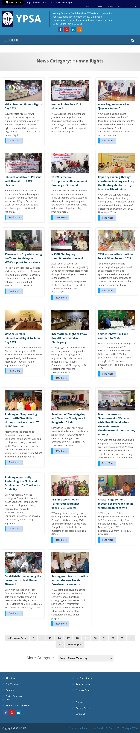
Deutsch (98, 6)
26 (59, 638)
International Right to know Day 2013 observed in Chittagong (69, 338)
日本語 (110, 6)
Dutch (133, 6)
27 (68, 638)
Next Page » (74, 644)
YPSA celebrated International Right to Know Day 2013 (22, 338)
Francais (121, 6)
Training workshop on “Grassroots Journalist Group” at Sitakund (65, 503)
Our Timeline (12, 684)
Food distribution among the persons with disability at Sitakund (23, 580)
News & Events (83, 690)
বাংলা (88, 6)
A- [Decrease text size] (51, 2)
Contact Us (11, 699)
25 (50, 638)
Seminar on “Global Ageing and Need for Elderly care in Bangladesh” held (68, 418)
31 (104, 638)
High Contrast (33, 2)
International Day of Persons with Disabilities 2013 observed (23, 181)
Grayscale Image (63, 2)
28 (77, 638)
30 (95, 638)
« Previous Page (17, 638)
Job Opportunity (84, 678)
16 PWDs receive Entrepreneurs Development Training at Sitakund (69, 181)
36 (59, 644)
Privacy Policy (83, 708)
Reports (10, 690)
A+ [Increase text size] (44, 2)
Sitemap (80, 702)
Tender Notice (83, 684)
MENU (14, 40)
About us (10, 678)
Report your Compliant (17, 705)
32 (113, 638)
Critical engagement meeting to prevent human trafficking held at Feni (115, 503)
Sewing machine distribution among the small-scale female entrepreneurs (69, 580)
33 (122, 638)
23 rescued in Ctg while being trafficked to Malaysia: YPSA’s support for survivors (23, 258)
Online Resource (14, 696)
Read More (14, 140)
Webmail (80, 713)
